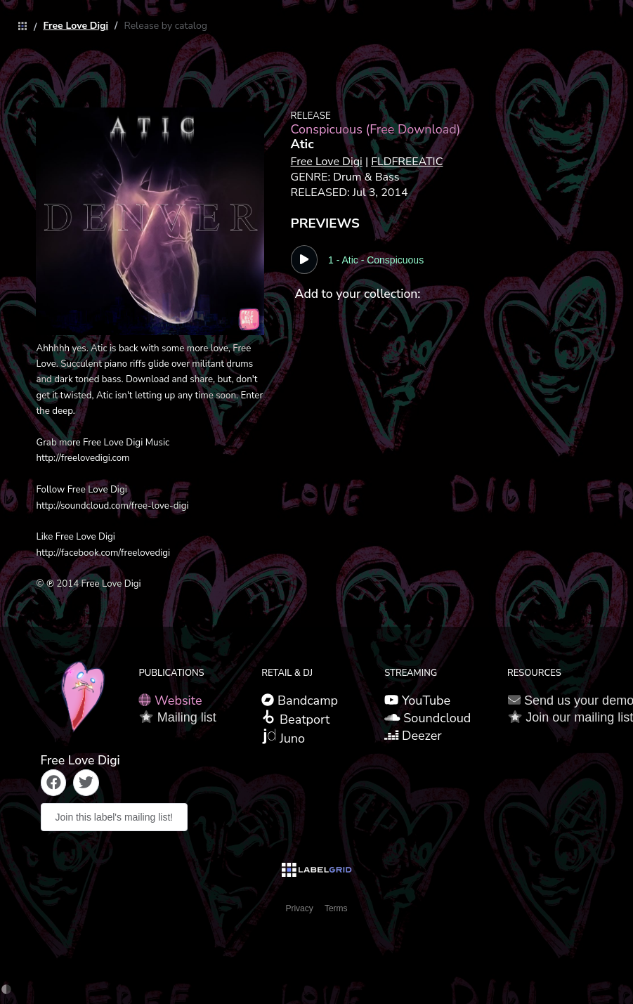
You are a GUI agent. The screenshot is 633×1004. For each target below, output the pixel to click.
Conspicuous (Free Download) (376, 129)
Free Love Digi (75, 25)
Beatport (295, 719)
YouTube (417, 700)
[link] (19, 27)
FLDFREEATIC (407, 161)
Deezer (413, 735)
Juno (283, 738)
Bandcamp (299, 700)
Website (170, 700)
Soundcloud (427, 718)
